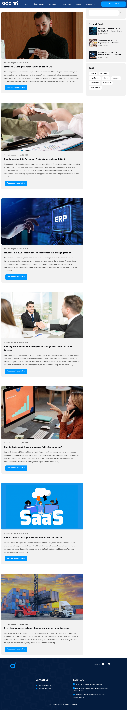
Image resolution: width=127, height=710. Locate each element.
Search (120, 13)
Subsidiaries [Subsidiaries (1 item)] (107, 83)
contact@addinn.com (45, 685)
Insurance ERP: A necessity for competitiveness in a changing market (37, 253)
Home (26, 4)
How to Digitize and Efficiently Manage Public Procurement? (33, 447)
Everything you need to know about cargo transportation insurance (37, 628)
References (67, 4)
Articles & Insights (10, 63)
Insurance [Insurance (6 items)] (116, 78)
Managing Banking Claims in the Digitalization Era (28, 67)
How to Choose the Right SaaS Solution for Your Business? (33, 538)
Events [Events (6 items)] (106, 78)
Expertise (52, 4)
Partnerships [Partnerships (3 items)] (94, 83)
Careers (78, 4)
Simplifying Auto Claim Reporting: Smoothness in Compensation (108, 43)
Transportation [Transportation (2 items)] (95, 88)
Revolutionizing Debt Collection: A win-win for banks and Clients (35, 159)
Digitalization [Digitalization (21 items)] (94, 78)
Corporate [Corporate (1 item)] (103, 73)
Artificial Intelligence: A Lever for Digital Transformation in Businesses (110, 31)
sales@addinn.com (45, 688)
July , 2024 (103, 34)
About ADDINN (38, 4)
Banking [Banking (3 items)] (93, 73)
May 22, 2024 (23, 63)
